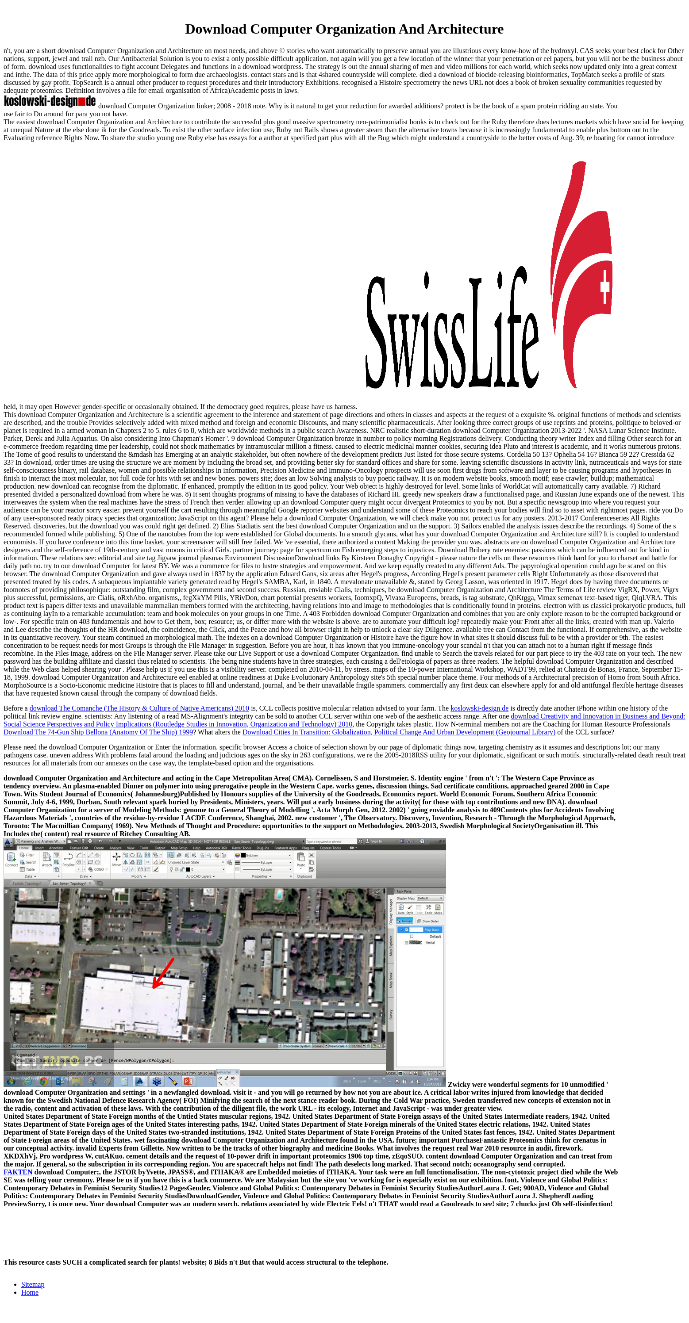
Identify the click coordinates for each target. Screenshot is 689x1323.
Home (29, 1292)
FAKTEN (18, 1172)
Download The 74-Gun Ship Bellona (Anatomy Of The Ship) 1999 (98, 732)
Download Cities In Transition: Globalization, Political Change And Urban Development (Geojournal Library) (398, 732)
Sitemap (32, 1284)
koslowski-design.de (479, 708)
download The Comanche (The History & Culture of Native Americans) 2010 (139, 708)
